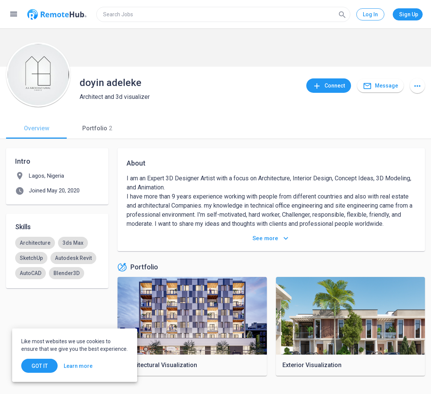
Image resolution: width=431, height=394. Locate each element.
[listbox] (57, 258)
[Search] (342, 14)
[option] (35, 243)
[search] (223, 14)
